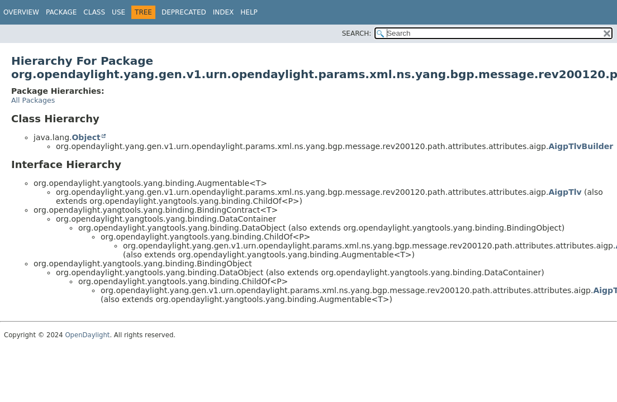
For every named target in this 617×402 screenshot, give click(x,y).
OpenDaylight (87, 335)
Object (86, 137)
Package (61, 12)
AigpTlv (564, 192)
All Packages (33, 100)
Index (223, 12)
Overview (21, 12)
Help (249, 12)
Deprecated (184, 12)
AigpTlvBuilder (580, 146)
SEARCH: (357, 33)
